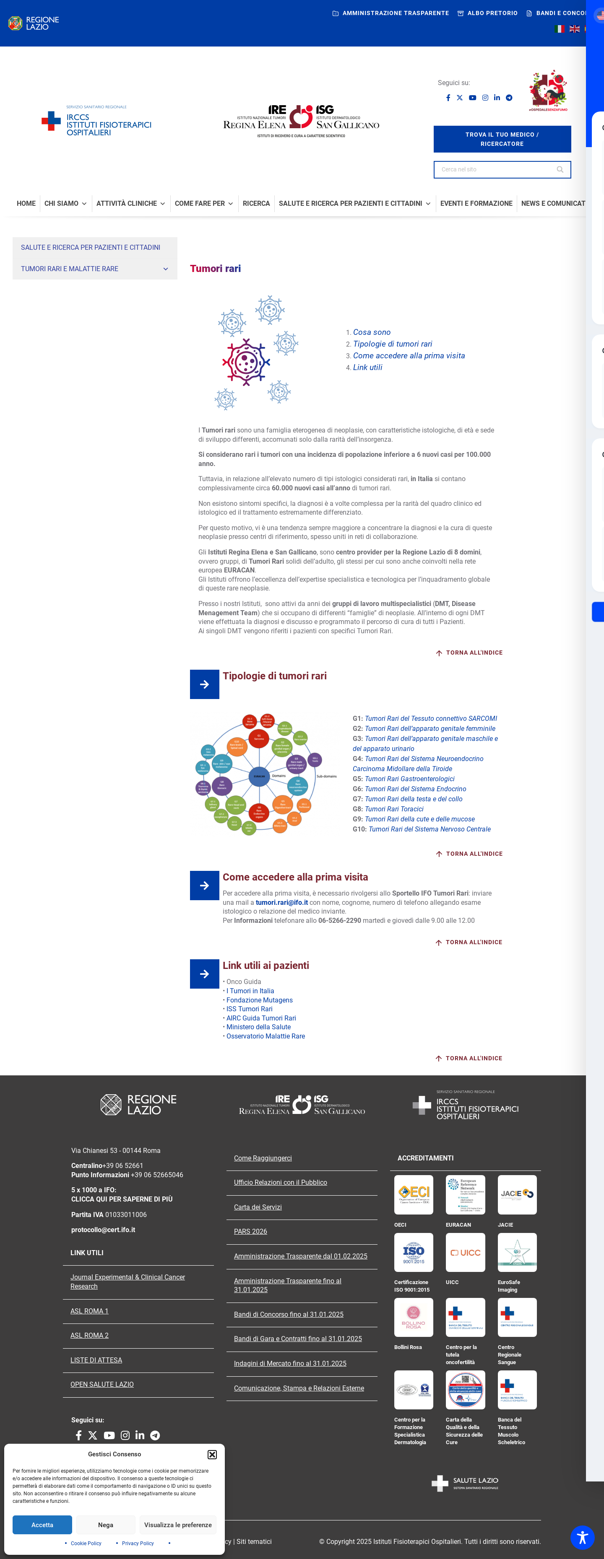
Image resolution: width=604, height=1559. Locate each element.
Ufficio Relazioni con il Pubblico (280, 1182)
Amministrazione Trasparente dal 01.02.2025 (300, 1256)
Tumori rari (99, 287)
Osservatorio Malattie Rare (265, 1036)
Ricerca (256, 203)
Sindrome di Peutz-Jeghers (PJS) (63, 428)
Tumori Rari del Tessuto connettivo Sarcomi (77, 302)
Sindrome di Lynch (44, 412)
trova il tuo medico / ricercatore (502, 139)
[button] (212, 1454)
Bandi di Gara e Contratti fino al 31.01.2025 (298, 1339)
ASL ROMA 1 (89, 1311)
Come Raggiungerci (263, 1158)
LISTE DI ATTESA (96, 1360)
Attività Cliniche (131, 203)
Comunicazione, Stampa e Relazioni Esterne (299, 1388)
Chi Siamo (66, 203)
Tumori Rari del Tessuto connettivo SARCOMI (430, 719)
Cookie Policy (86, 1543)
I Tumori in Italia (250, 991)
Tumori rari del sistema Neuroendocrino (72, 318)
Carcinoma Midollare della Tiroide (64, 334)
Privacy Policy (138, 1543)
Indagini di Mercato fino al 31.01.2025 (290, 1363)
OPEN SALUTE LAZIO (102, 1384)
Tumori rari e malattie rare (95, 269)
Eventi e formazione (476, 203)
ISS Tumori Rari (249, 1009)
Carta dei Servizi (258, 1207)
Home (26, 203)
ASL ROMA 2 (89, 1335)
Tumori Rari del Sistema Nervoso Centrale (74, 366)
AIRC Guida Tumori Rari (261, 1018)
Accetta (42, 1525)
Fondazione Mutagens (259, 1000)
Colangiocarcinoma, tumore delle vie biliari (75, 350)
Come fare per (204, 203)
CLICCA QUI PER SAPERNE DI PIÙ (122, 1199)
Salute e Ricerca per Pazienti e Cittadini (355, 203)
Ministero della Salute (258, 1027)
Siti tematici (254, 1542)
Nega (105, 1525)
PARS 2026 (250, 1231)
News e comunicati (554, 203)
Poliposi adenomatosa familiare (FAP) (70, 397)
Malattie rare (99, 382)
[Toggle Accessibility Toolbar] (583, 1538)
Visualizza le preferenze (178, 1525)
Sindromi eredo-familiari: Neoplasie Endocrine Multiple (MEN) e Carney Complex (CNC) (90, 448)
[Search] (561, 170)
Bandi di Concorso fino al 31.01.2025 (289, 1314)
